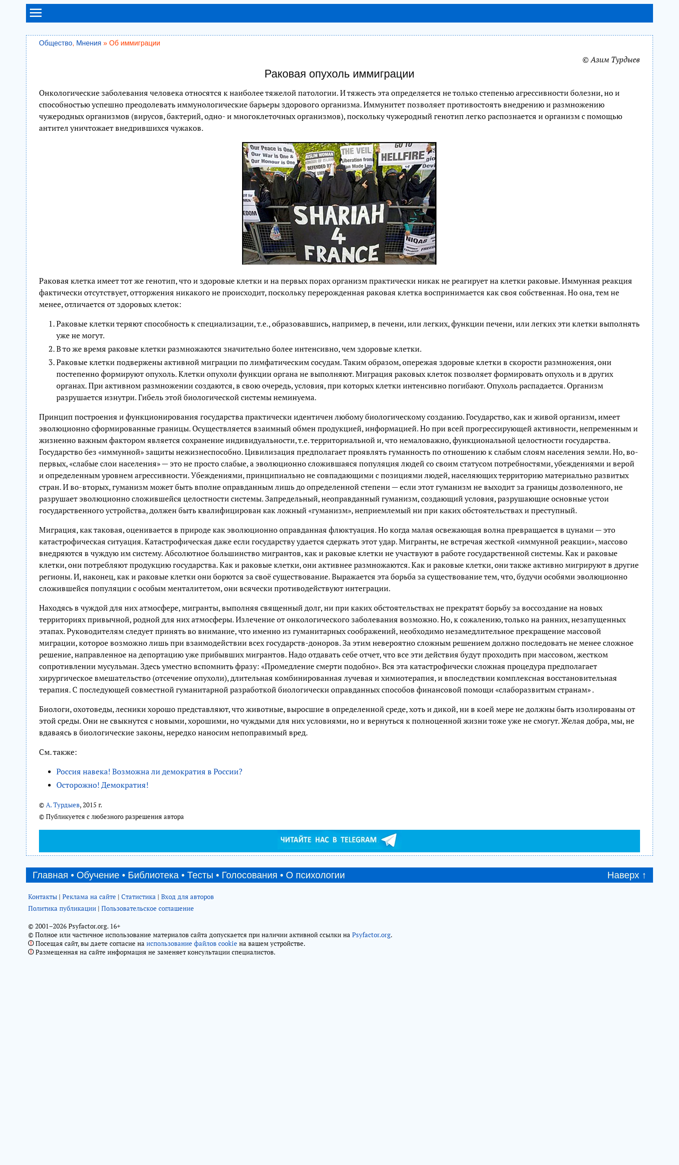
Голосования (250, 875)
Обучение (98, 875)
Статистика (138, 896)
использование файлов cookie (191, 943)
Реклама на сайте (89, 896)
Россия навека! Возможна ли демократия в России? (149, 771)
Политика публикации (62, 908)
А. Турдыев (63, 804)
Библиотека (153, 875)
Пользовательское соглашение (147, 908)
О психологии (315, 875)
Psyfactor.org (371, 934)
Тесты (200, 875)
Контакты (42, 896)
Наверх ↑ (627, 875)
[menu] (36, 16)
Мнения (88, 43)
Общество (55, 43)
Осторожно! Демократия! (102, 785)
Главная (50, 875)
